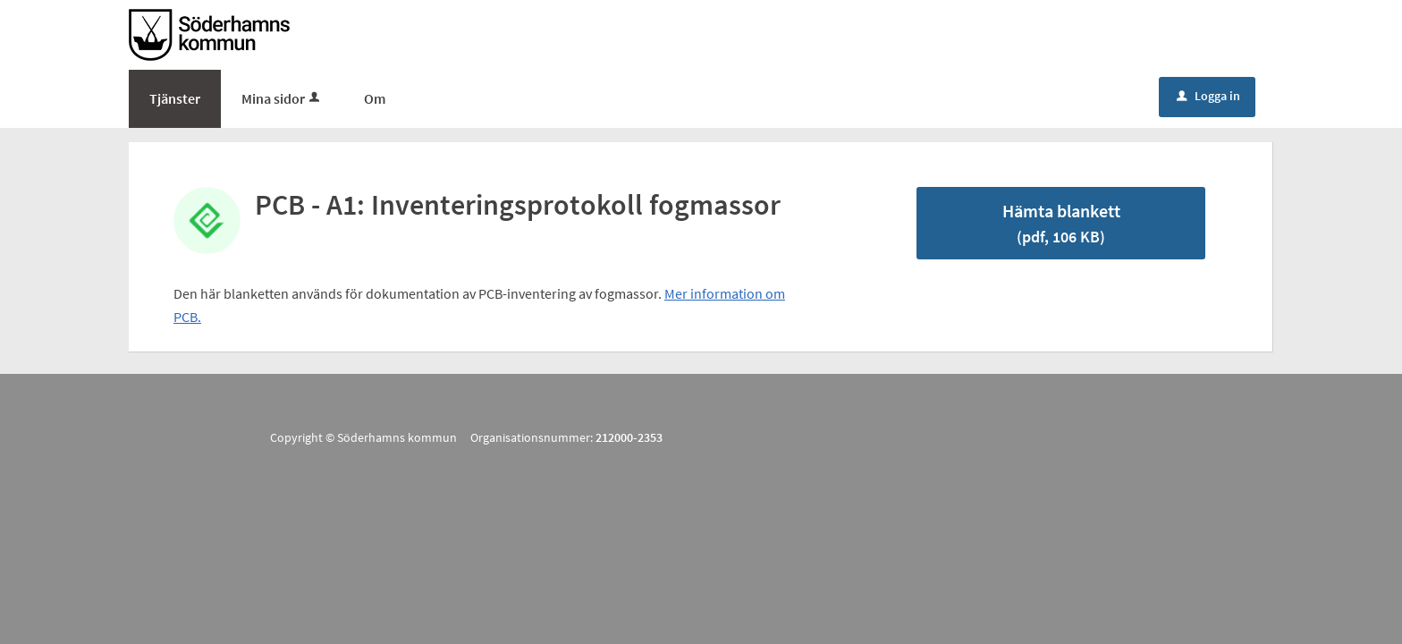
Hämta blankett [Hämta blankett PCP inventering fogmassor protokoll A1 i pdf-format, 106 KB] (1061, 223)
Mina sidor (282, 98)
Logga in (1208, 96)
